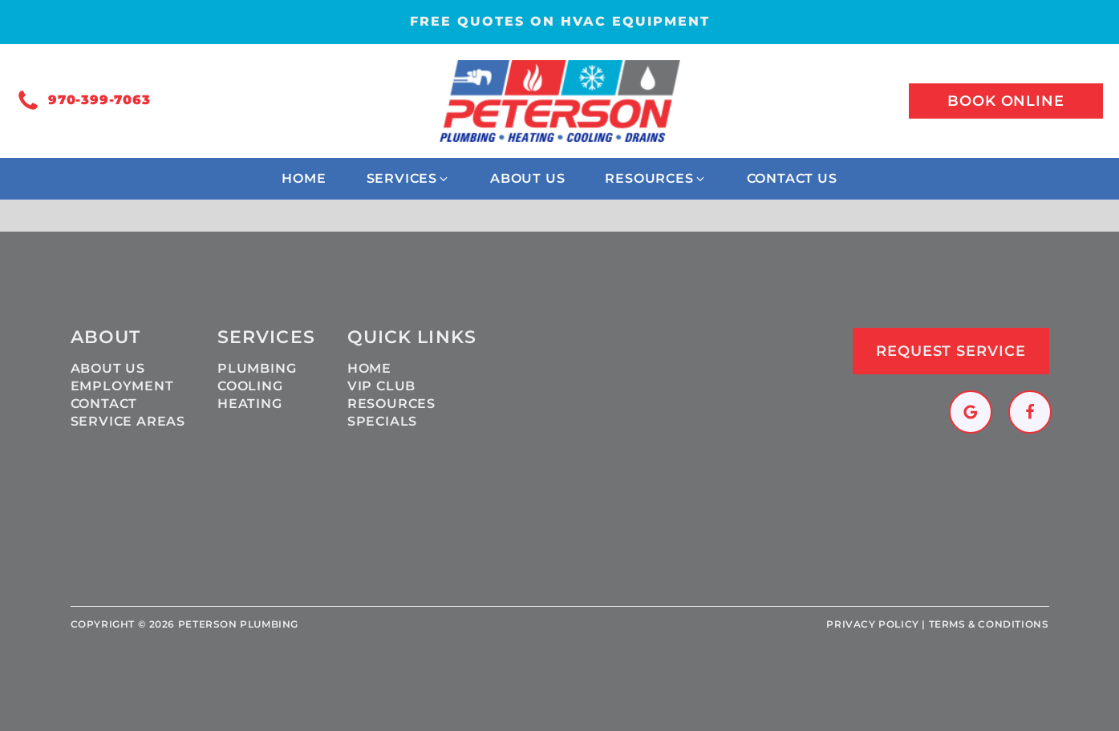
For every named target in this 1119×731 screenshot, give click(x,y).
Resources (391, 403)
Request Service (951, 351)
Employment (122, 386)
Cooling (250, 386)
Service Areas (128, 421)
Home (369, 368)
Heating (249, 403)
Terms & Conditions (989, 624)
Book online (1005, 101)
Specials (382, 421)
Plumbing (256, 368)
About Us (108, 368)
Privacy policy (872, 624)
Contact (104, 403)
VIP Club (381, 386)
